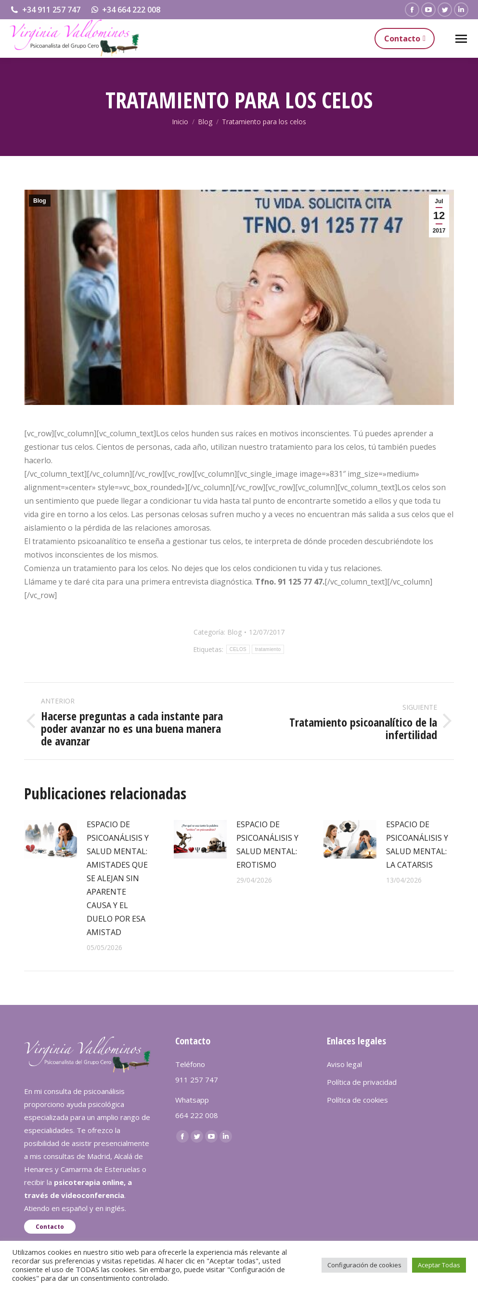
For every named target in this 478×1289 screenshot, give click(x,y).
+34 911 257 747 (45, 9)
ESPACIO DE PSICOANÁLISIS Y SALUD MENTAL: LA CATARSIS (417, 844)
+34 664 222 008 (125, 9)
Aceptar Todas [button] (439, 1265)
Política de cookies (357, 1100)
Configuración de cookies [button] (364, 1265)
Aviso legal (344, 1064)
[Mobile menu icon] (461, 38)
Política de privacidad (362, 1082)
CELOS (238, 649)
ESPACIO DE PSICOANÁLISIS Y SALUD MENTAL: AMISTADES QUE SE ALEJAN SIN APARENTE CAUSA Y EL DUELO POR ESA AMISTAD (118, 878)
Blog (39, 200)
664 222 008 (196, 1115)
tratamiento (268, 649)
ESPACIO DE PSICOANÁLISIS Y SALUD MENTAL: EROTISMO (267, 844)
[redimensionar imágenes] (50, 839)
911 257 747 (196, 1079)
